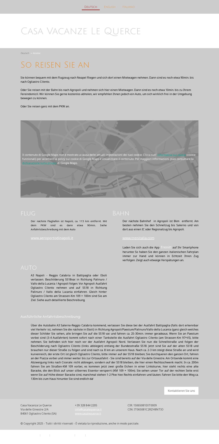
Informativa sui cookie (62, 435)
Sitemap (80, 435)
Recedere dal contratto (101, 435)
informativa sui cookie (171, 155)
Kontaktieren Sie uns (181, 391)
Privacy (45, 435)
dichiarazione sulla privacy (39, 163)
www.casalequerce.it (88, 413)
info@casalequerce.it (88, 409)
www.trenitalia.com (138, 238)
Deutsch (90, 7)
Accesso (195, 438)
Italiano (128, 7)
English (109, 7)
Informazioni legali (29, 435)
